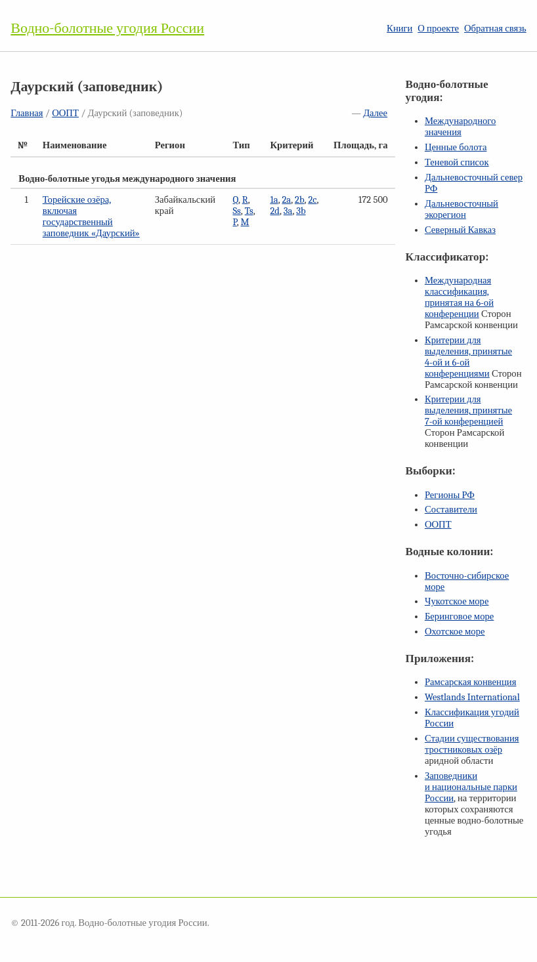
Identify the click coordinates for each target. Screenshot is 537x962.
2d (275, 211)
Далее (375, 113)
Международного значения (460, 126)
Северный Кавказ (460, 230)
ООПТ (65, 113)
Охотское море (455, 631)
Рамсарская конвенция (470, 682)
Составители (451, 509)
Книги (399, 28)
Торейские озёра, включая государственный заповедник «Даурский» (91, 216)
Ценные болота (455, 147)
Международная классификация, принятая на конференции (459, 297)
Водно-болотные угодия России (107, 28)
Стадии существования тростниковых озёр (472, 744)
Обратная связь (495, 28)
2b (300, 199)
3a (288, 211)
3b (300, 211)
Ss (236, 211)
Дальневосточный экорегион (461, 209)
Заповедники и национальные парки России (471, 787)
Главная (27, 113)
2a (286, 199)
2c (312, 199)
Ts (249, 211)
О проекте (438, 28)
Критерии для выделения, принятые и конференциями (468, 357)
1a (274, 199)
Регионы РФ (450, 495)
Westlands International (472, 697)
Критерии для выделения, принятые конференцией (468, 410)
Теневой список (457, 162)
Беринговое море (459, 616)
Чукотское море (457, 601)
